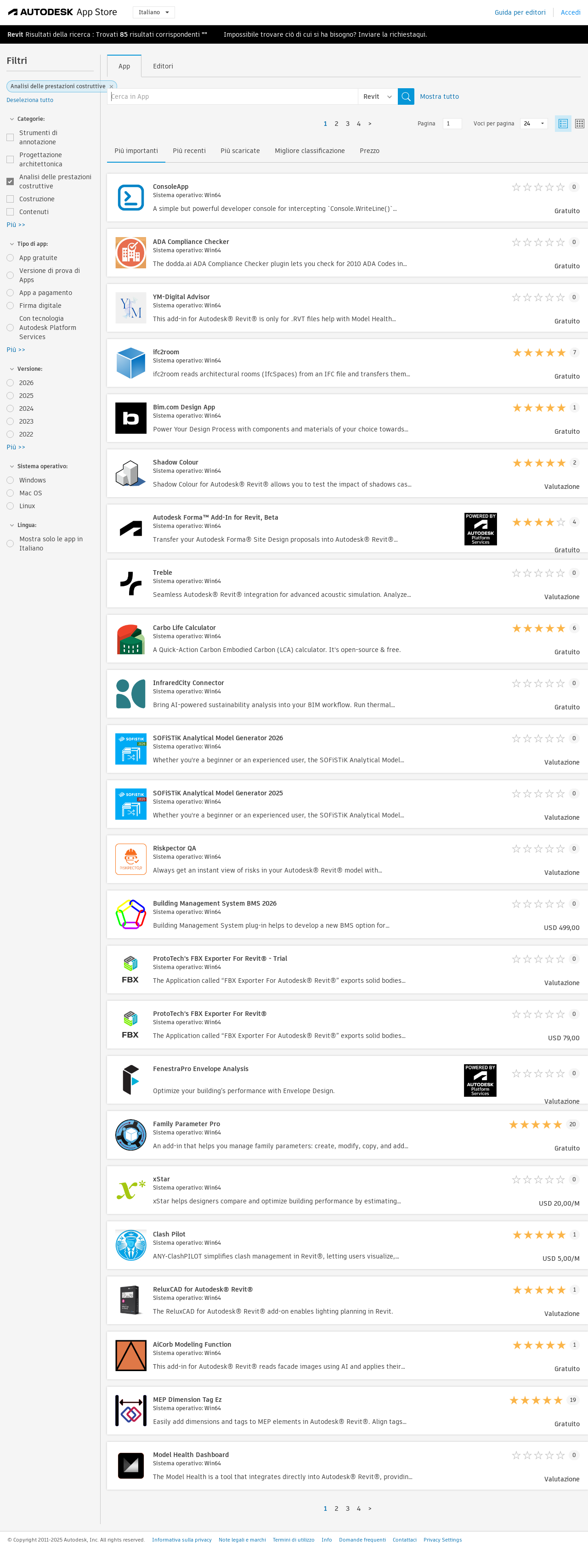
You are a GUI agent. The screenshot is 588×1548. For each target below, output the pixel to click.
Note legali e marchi (242, 1539)
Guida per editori (520, 12)
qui (420, 34)
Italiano (154, 12)
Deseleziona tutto (29, 100)
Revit (15, 34)
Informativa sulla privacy (182, 1539)
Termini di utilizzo (294, 1539)
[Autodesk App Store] (62, 12)
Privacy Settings (443, 1539)
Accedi (571, 12)
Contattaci (405, 1539)
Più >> (15, 224)
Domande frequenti (362, 1539)
